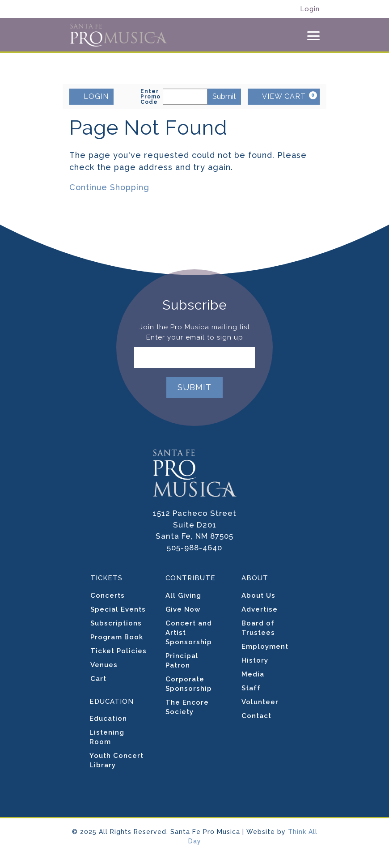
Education (108, 719)
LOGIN (91, 96)
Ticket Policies (118, 651)
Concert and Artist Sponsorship (188, 632)
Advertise (259, 609)
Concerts (107, 595)
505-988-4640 (194, 547)
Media (252, 674)
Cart (98, 679)
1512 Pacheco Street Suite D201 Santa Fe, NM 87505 (195, 524)
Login (310, 9)
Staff (251, 688)
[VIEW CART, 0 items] (284, 97)
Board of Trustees (258, 628)
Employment (264, 646)
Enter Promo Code (150, 97)
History (254, 660)
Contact (256, 716)
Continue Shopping (109, 187)
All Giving (183, 595)
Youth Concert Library (116, 760)
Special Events (118, 609)
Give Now (182, 609)
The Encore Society (187, 707)
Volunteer (260, 702)
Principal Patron (182, 660)
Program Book (116, 637)
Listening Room (106, 737)
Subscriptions (116, 623)
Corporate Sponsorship (188, 684)
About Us (258, 595)
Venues (104, 665)
